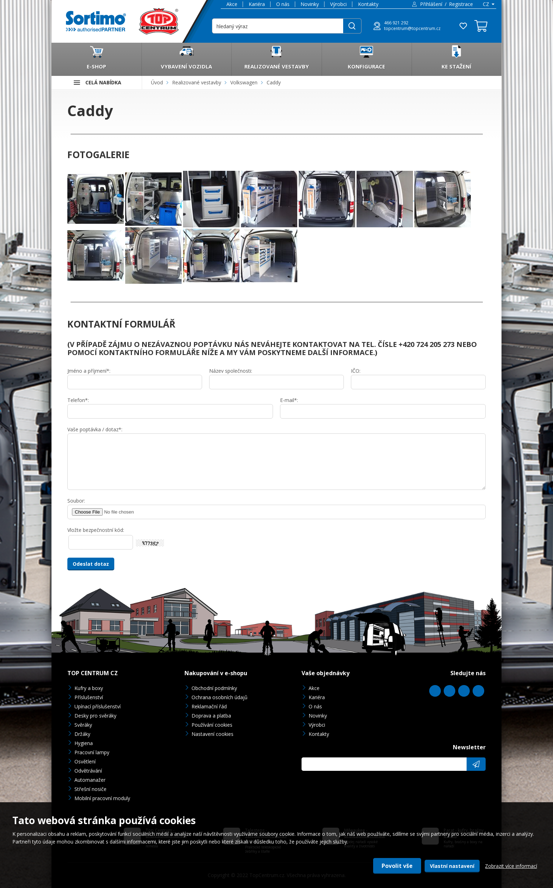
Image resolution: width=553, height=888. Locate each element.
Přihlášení (431, 4)
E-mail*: (289, 400)
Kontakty (368, 4)
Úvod (157, 82)
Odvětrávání (88, 770)
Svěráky (83, 724)
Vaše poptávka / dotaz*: (94, 429)
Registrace (461, 4)
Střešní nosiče (90, 789)
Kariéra (257, 4)
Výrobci (338, 4)
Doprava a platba (211, 715)
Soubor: (76, 500)
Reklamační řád (209, 706)
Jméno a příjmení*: (88, 370)
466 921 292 (396, 23)
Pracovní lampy (91, 752)
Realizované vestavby (196, 82)
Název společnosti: (230, 370)
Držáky (82, 734)
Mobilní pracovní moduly (102, 798)
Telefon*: (78, 400)
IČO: (355, 370)
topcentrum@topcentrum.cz (412, 28)
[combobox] (488, 4)
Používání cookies (212, 724)
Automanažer (89, 779)
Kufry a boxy (88, 688)
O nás (283, 4)
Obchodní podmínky (214, 688)
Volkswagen (243, 82)
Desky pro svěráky (95, 715)
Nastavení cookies (212, 734)
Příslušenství (88, 697)
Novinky (309, 4)
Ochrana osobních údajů (220, 697)
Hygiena (83, 743)
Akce (231, 4)
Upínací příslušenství (97, 706)
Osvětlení (85, 761)
